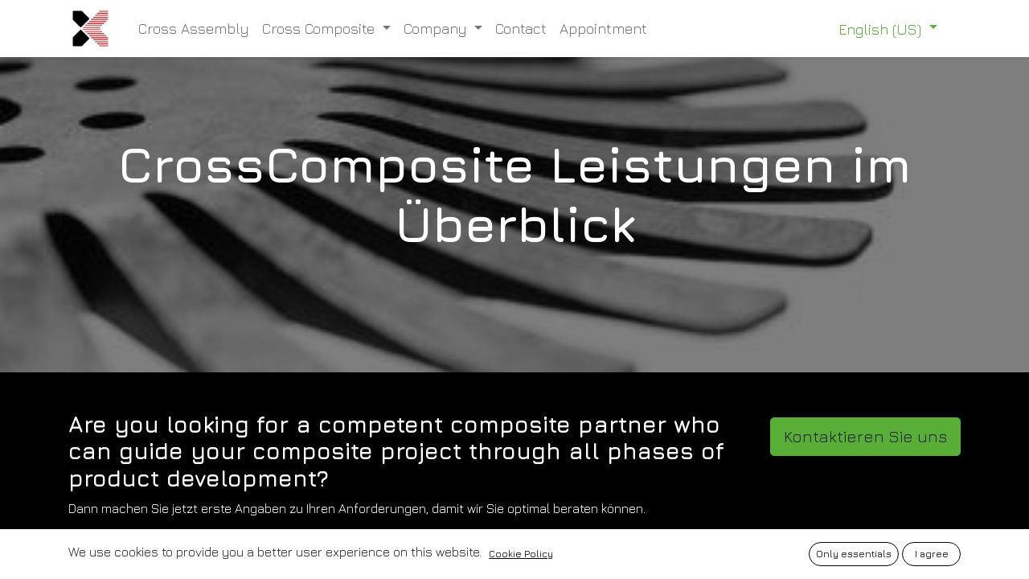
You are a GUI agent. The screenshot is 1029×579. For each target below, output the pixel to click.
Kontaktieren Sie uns (865, 436)
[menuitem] (194, 28)
